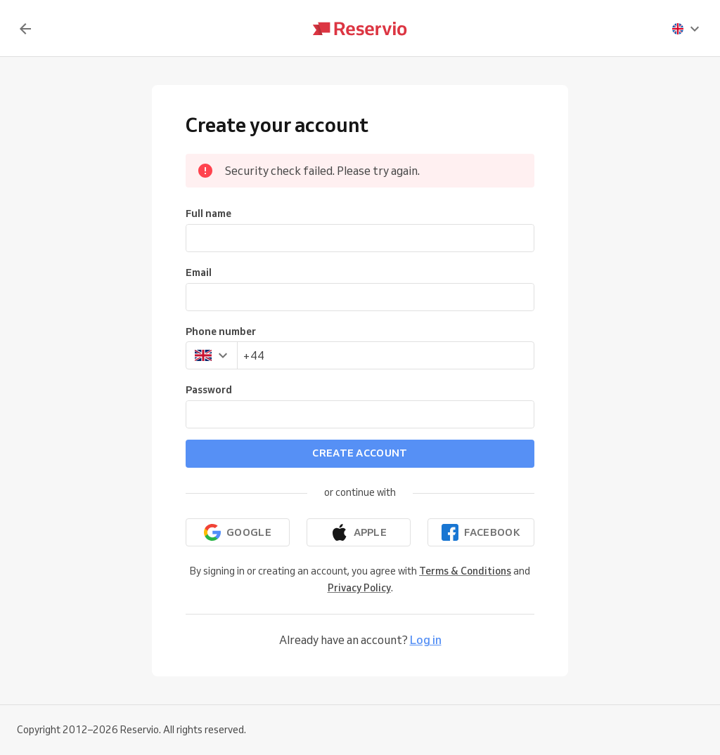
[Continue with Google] (238, 532)
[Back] (25, 28)
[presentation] (686, 29)
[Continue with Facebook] (481, 532)
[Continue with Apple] (359, 532)
